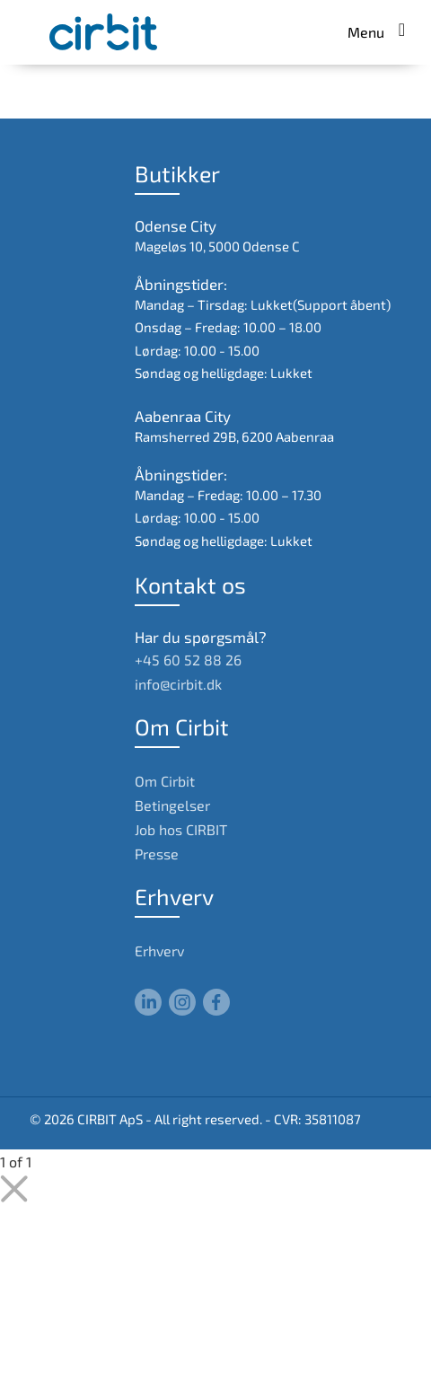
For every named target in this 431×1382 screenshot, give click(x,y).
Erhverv (159, 950)
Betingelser (172, 805)
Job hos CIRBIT (181, 829)
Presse (157, 853)
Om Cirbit (165, 780)
